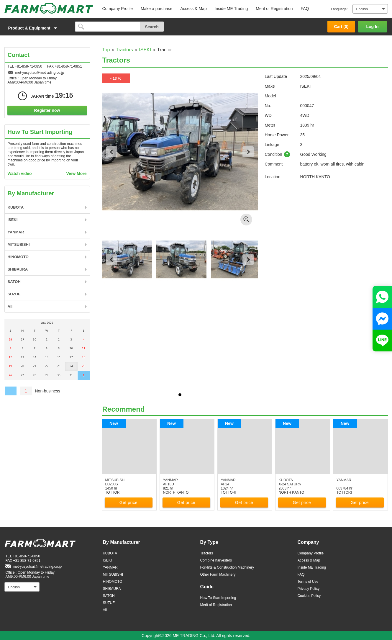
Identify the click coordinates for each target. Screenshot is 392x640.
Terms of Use (308, 582)
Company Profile (117, 8)
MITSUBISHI (19, 244)
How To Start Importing (218, 598)
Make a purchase (156, 8)
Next (248, 151)
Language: (339, 9)
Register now (47, 110)
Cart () (341, 26)
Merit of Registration (274, 8)
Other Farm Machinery (218, 574)
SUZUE (14, 294)
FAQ (305, 8)
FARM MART (48, 8)
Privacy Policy (309, 589)
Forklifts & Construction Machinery (227, 567)
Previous (111, 151)
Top (106, 49)
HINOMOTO (18, 257)
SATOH (14, 281)
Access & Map (193, 8)
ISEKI (145, 49)
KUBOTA (16, 207)
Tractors (124, 49)
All (10, 306)
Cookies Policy (309, 596)
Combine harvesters (216, 560)
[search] (108, 26)
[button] (36, 28)
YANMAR (16, 232)
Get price (128, 502)
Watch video (20, 173)
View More (76, 173)
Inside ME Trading (231, 8)
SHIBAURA (18, 269)
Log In (372, 26)
